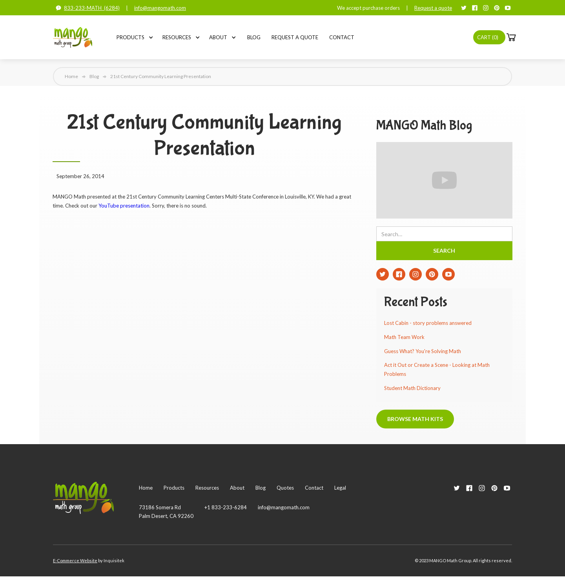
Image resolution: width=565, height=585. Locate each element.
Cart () (487, 37)
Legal (340, 488)
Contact (341, 37)
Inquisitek (114, 560)
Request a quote (433, 8)
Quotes (285, 488)
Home (71, 76)
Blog (254, 37)
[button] (130, 37)
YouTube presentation (123, 205)
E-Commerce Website (75, 560)
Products (130, 37)
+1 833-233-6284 (225, 507)
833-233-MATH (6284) (92, 8)
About (218, 37)
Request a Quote (295, 37)
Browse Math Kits (415, 419)
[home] (72, 37)
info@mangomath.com (160, 8)
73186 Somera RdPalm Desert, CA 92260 (166, 511)
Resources (176, 37)
